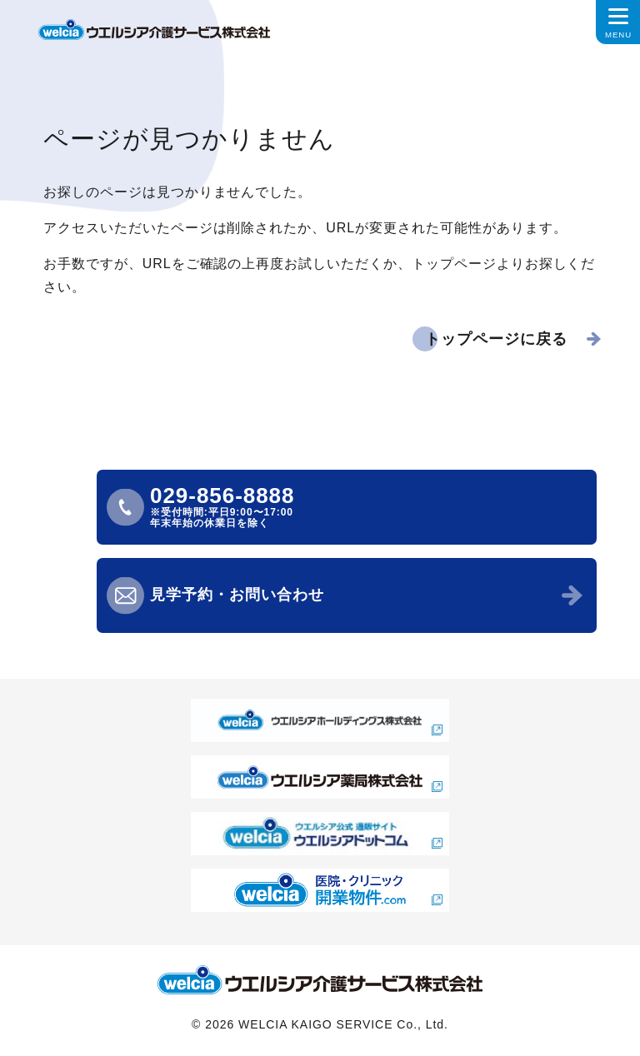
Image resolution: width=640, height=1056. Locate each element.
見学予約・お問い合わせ (237, 594)
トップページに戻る (496, 339)
